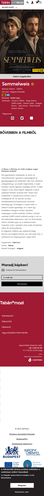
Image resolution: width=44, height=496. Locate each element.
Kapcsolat (7, 321)
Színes (10, 245)
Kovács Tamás (17, 108)
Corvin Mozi (22, 371)
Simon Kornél (35, 106)
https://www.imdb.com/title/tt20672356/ (4, 95)
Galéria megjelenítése (22, 76)
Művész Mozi (22, 388)
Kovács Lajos (28, 103)
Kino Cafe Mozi (22, 379)
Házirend (6, 327)
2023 (19, 89)
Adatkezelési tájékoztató (22, 444)
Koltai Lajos (15, 98)
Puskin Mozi (22, 396)
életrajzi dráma (8, 89)
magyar (20, 248)
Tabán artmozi (22, 412)
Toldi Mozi (22, 420)
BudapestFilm (22, 439)
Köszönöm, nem (22, 492)
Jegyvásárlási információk (15, 332)
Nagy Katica (31, 101)
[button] (33, 2)
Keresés (27, 2)
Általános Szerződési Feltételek (22, 434)
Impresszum (7, 315)
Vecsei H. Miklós (17, 101)
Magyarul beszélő (17, 92)
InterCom (16, 242)
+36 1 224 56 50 (35, 348)
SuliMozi (22, 404)
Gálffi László (16, 103)
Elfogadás (22, 485)
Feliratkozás (22, 284)
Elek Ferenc (23, 106)
